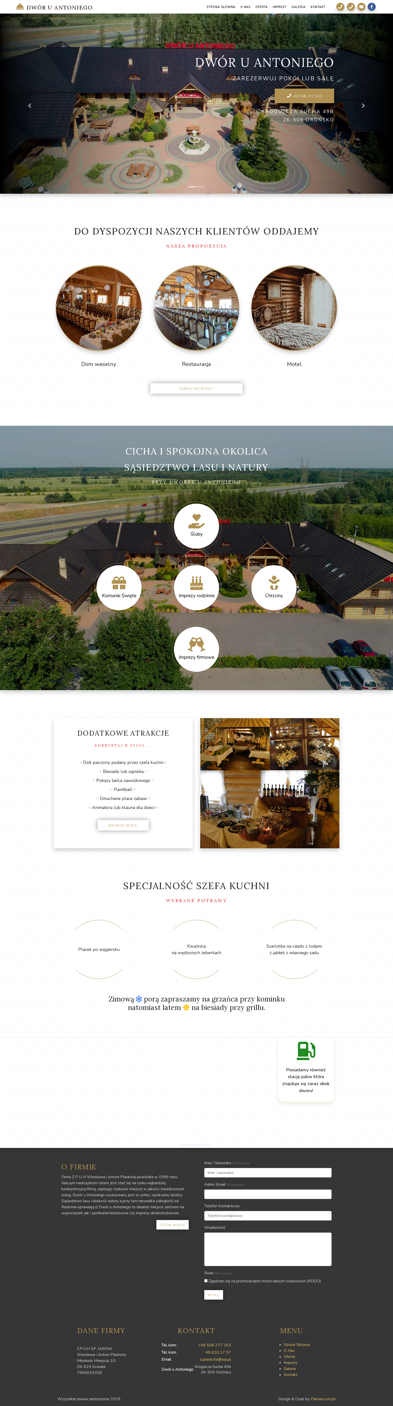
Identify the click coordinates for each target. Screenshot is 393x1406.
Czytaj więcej (172, 1225)
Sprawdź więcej (123, 825)
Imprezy (279, 7)
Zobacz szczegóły (196, 388)
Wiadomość (214, 1227)
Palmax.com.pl (323, 1399)
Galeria (298, 7)
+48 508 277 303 (304, 96)
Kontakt (318, 7)
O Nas (245, 7)
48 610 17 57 (218, 1352)
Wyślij (214, 1295)
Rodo (209, 1273)
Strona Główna (221, 7)
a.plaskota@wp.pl (215, 1359)
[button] (29, 106)
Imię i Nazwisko (217, 1163)
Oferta (261, 7)
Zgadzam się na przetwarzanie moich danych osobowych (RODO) (262, 1281)
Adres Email (215, 1184)
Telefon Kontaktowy (222, 1206)
